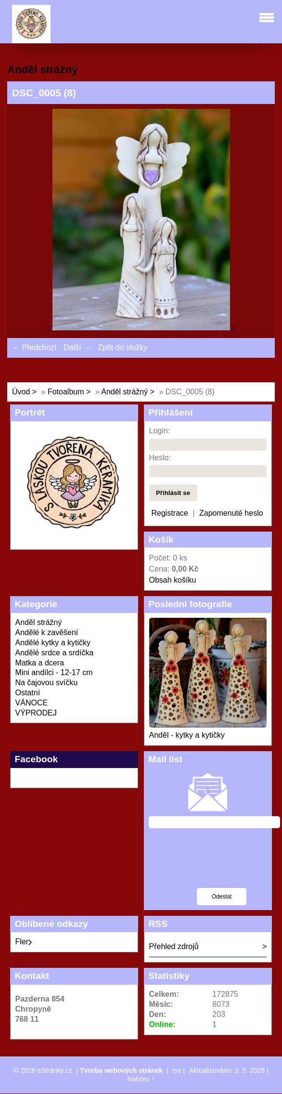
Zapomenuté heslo (231, 513)
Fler (24, 942)
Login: (159, 431)
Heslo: (160, 458)
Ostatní (27, 693)
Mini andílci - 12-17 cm (54, 672)
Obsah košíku (172, 580)
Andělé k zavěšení (46, 632)
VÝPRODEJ (36, 713)
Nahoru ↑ (141, 1079)
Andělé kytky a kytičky (53, 642)
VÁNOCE (31, 703)
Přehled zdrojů (174, 946)
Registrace (170, 513)
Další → (77, 347)
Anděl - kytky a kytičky (187, 735)
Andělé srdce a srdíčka (54, 653)
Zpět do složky (122, 347)
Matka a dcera (39, 663)
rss (176, 1070)
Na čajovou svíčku (46, 682)
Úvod (21, 392)
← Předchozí (34, 347)
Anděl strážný (125, 392)
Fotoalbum (66, 392)
